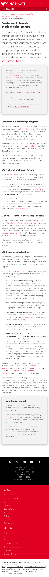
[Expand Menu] (46, 9)
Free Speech (14, 571)
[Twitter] (17, 462)
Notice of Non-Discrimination (34, 567)
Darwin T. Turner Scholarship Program (25, 223)
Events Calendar (10, 554)
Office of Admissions (22, 209)
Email (6, 502)
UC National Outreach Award (15, 175)
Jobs (5, 536)
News (6, 540)
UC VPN (7, 519)
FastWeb (9, 429)
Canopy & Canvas (10, 495)
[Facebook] (10, 462)
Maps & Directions (11, 533)
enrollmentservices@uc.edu (24, 479)
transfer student (21, 271)
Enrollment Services (11, 498)
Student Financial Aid (26, 14)
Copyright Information (28, 571)
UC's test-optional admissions (30, 92)
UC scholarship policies (20, 106)
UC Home (5, 14)
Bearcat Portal (9, 509)
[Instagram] (24, 462)
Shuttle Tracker (9, 512)
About (13, 14)
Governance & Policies (12, 547)
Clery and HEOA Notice (15, 567)
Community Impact (11, 543)
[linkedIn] (39, 462)
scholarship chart (11, 61)
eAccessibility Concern (29, 569)
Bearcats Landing (10, 523)
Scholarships (17, 16)
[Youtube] (31, 462)
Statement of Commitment (11, 569)
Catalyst (12, 417)
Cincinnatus (24, 129)
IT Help (6, 516)
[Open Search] (41, 3)
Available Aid (6, 16)
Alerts (3, 567)
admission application (13, 75)
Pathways (25, 317)
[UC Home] (13, 3)
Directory (7, 550)
